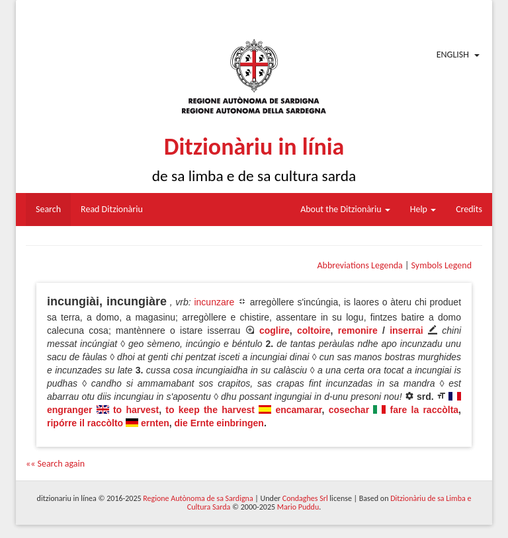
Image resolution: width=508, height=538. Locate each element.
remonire (358, 330)
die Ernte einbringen (219, 423)
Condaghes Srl (305, 498)
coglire (274, 330)
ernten (155, 423)
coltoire (314, 330)
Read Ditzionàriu (112, 209)
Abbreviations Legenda (359, 265)
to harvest (136, 409)
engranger (69, 409)
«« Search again (55, 463)
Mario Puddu (298, 507)
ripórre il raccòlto (85, 423)
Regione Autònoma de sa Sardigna (198, 498)
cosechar (349, 409)
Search (48, 209)
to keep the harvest (210, 409)
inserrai (406, 330)
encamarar (298, 409)
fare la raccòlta (424, 409)
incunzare (214, 302)
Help (423, 209)
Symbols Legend (441, 265)
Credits (469, 209)
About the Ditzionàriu (345, 209)
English (453, 54)
